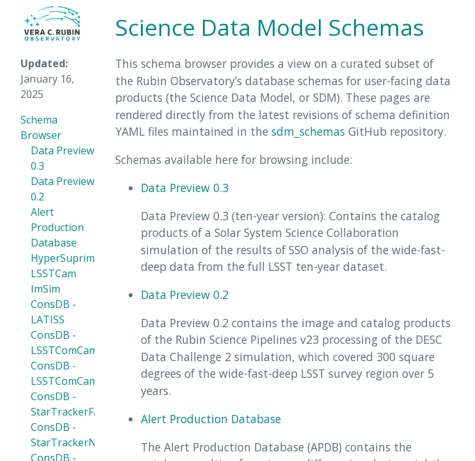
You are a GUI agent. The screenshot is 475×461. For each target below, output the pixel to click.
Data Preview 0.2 (185, 294)
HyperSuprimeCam (76, 258)
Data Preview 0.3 (185, 187)
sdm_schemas (308, 131)
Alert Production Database (57, 227)
